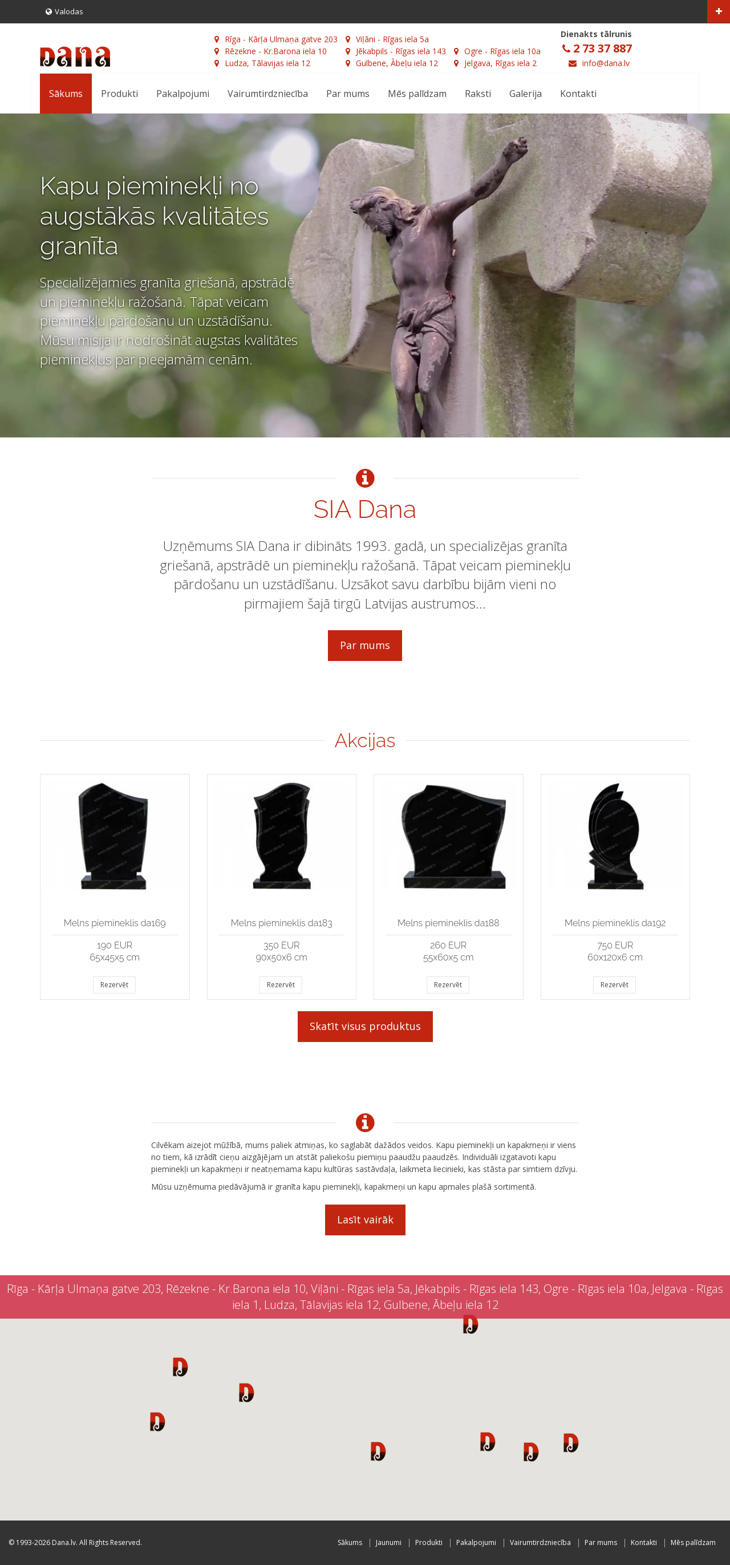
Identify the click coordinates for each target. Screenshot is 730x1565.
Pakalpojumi (182, 93)
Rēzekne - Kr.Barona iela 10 (270, 51)
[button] (180, 1366)
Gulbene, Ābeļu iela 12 (392, 63)
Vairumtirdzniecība (268, 93)
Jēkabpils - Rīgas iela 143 (396, 51)
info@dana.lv (606, 63)
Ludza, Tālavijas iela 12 (262, 63)
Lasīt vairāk (365, 1219)
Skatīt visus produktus (365, 1026)
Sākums (66, 93)
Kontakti (578, 93)
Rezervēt (114, 985)
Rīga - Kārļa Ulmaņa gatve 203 (276, 39)
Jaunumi (389, 1542)
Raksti (478, 93)
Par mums (348, 93)
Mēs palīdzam (417, 93)
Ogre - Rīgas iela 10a (497, 51)
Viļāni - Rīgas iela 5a (387, 39)
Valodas (64, 11)
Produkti (119, 93)
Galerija (525, 93)
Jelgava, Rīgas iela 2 (495, 63)
